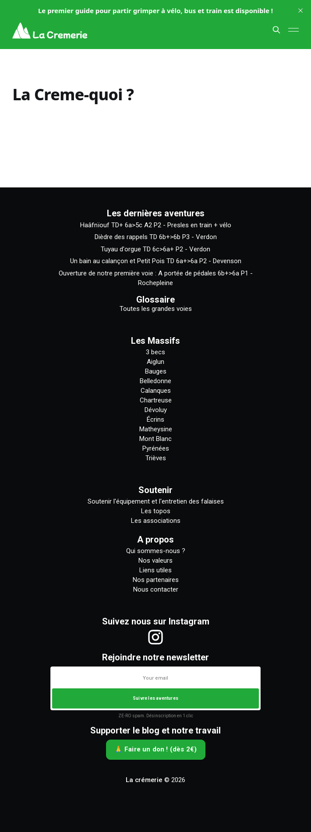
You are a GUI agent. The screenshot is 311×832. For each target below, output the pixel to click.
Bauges (155, 371)
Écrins (155, 419)
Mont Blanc (155, 439)
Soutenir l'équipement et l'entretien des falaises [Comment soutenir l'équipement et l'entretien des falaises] (156, 501)
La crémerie (144, 780)
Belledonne (155, 381)
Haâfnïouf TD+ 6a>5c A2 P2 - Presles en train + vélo (155, 225)
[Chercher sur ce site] (276, 30)
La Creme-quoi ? (73, 94)
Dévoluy (156, 410)
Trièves (155, 458)
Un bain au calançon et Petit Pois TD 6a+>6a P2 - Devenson (155, 261)
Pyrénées (155, 448)
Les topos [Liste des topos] (155, 511)
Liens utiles (155, 570)
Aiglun (155, 362)
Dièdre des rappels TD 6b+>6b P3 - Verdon (156, 237)
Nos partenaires (156, 580)
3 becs (155, 352)
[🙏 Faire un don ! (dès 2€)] (155, 750)
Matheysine (155, 429)
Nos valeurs (155, 560)
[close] (300, 11)
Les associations (155, 521)
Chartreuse (156, 400)
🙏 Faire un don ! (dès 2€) (155, 749)
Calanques (156, 391)
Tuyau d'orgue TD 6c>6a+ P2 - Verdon (155, 249)
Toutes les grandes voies (156, 309)
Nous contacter (155, 589)
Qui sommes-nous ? (155, 551)
